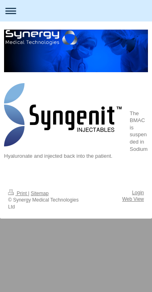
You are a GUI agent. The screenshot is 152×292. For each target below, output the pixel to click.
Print (18, 193)
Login (138, 192)
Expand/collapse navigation (76, 10)
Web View (133, 199)
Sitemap (40, 193)
